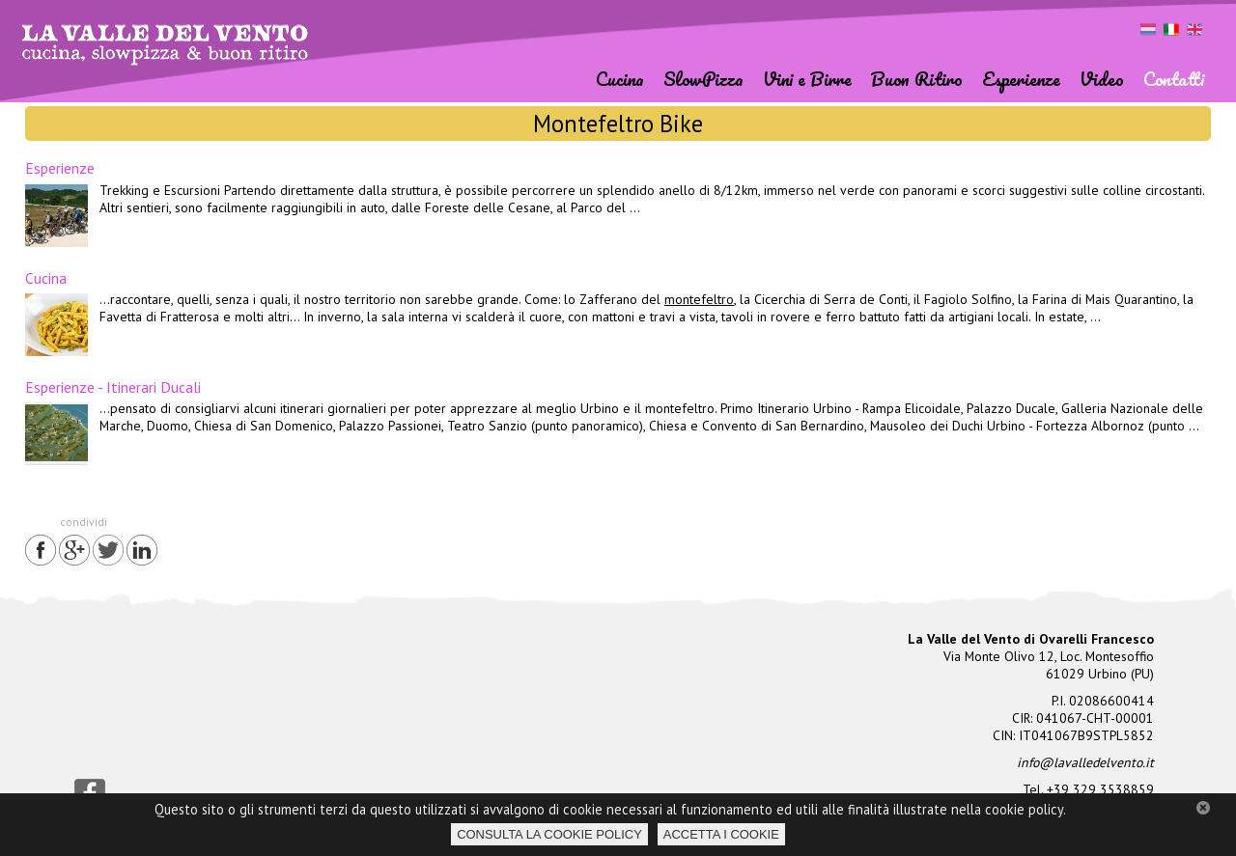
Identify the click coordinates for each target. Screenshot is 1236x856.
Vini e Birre (807, 79)
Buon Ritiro (917, 79)
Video (1102, 79)
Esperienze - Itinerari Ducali (113, 387)
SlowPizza (703, 79)
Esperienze (60, 168)
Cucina (46, 278)
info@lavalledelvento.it (1085, 762)
